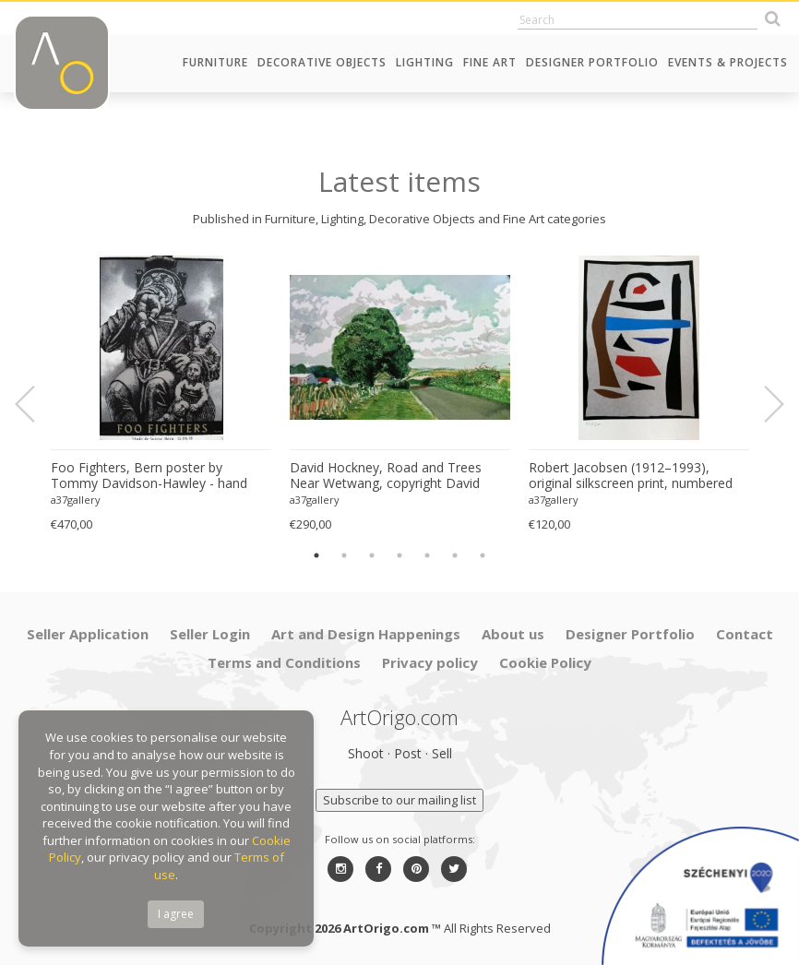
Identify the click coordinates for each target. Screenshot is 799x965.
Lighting (425, 62)
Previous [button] (36, 404)
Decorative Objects (322, 62)
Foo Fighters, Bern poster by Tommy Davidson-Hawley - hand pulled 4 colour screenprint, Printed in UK (154, 476)
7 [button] (482, 555)
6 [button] (455, 555)
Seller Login (210, 634)
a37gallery (76, 499)
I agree (176, 914)
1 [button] (316, 555)
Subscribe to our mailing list (399, 800)
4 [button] (399, 555)
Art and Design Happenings (365, 634)
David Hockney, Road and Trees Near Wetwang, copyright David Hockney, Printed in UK (386, 476)
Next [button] (763, 404)
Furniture (215, 62)
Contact (744, 634)
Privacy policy (430, 662)
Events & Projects (728, 62)
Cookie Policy (545, 662)
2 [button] (344, 555)
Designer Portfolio (592, 62)
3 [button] (372, 555)
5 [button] (427, 555)
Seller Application (88, 634)
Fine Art (490, 62)
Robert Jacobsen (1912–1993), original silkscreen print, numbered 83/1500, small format (631, 476)
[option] (161, 394)
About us (513, 634)
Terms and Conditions (284, 662)
